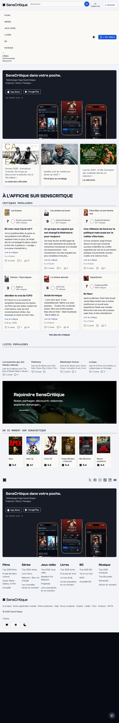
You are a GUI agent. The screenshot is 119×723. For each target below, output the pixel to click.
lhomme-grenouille (24, 220)
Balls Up (30, 459)
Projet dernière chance (9, 575)
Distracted (103, 580)
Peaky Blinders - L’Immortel (68, 460)
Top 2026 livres (67, 569)
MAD (82, 577)
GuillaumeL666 (101, 285)
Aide (56, 606)
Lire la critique (11, 252)
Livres (64, 564)
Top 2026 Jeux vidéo (48, 571)
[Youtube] (115, 481)
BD (82, 564)
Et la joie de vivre (68, 573)
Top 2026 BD (86, 569)
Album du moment (107, 584)
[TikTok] (105, 481)
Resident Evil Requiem (47, 578)
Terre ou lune (86, 573)
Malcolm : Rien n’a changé (30, 579)
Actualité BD (85, 581)
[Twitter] (90, 481)
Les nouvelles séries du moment (30, 586)
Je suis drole (66, 577)
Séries (26, 564)
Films (6, 564)
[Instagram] (100, 481)
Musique (104, 564)
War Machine (85, 459)
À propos (7, 606)
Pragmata (45, 583)
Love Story (27, 573)
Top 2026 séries (29, 569)
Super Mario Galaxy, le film (9, 582)
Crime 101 (48, 459)
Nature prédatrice (101, 460)
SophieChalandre (63, 220)
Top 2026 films (9, 569)
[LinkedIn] (110, 481)
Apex (11, 459)
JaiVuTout (60, 287)
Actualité (6, 587)
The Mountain (105, 576)
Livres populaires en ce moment (68, 583)
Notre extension (45, 606)
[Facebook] (95, 481)
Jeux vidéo (48, 564)
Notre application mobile (24, 606)
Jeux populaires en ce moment (48, 589)
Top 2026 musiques (103, 571)
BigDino (19, 287)
